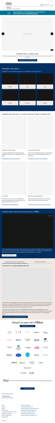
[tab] (15, 262)
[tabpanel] (27, 291)
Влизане (52, 5)
